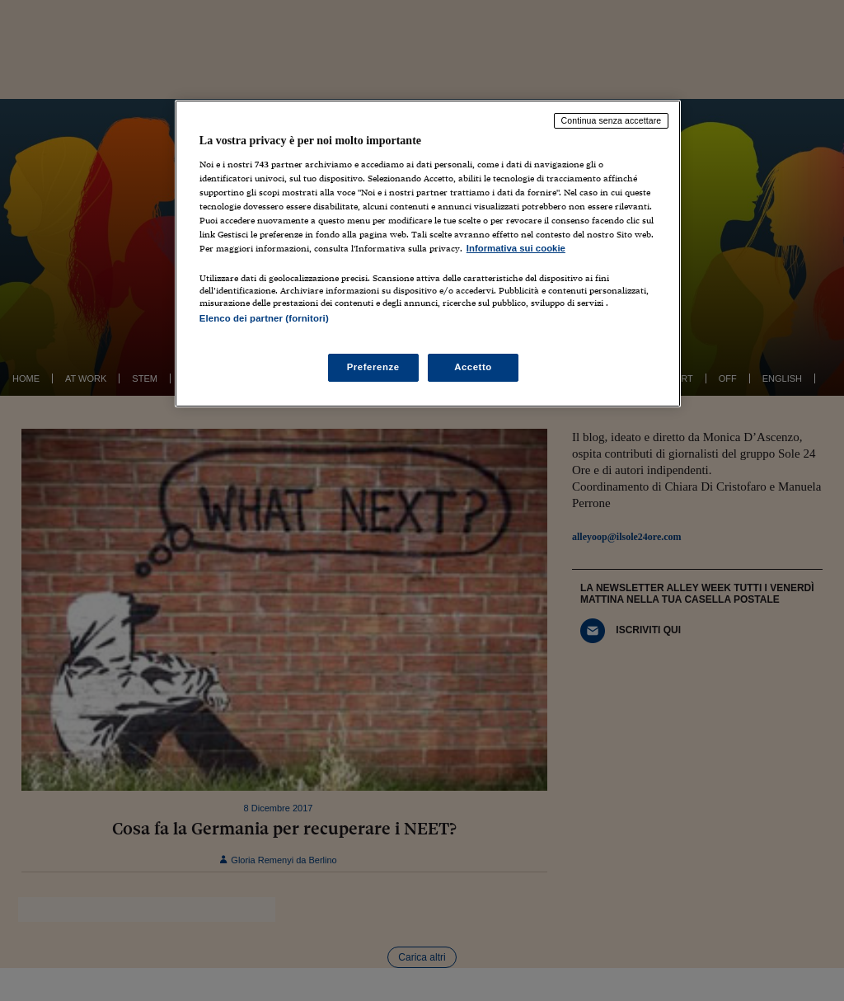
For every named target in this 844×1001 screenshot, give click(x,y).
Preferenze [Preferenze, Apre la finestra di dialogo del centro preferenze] (373, 367)
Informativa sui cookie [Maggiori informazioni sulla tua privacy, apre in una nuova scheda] (516, 248)
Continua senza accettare (611, 120)
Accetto (473, 367)
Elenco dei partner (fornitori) (264, 318)
